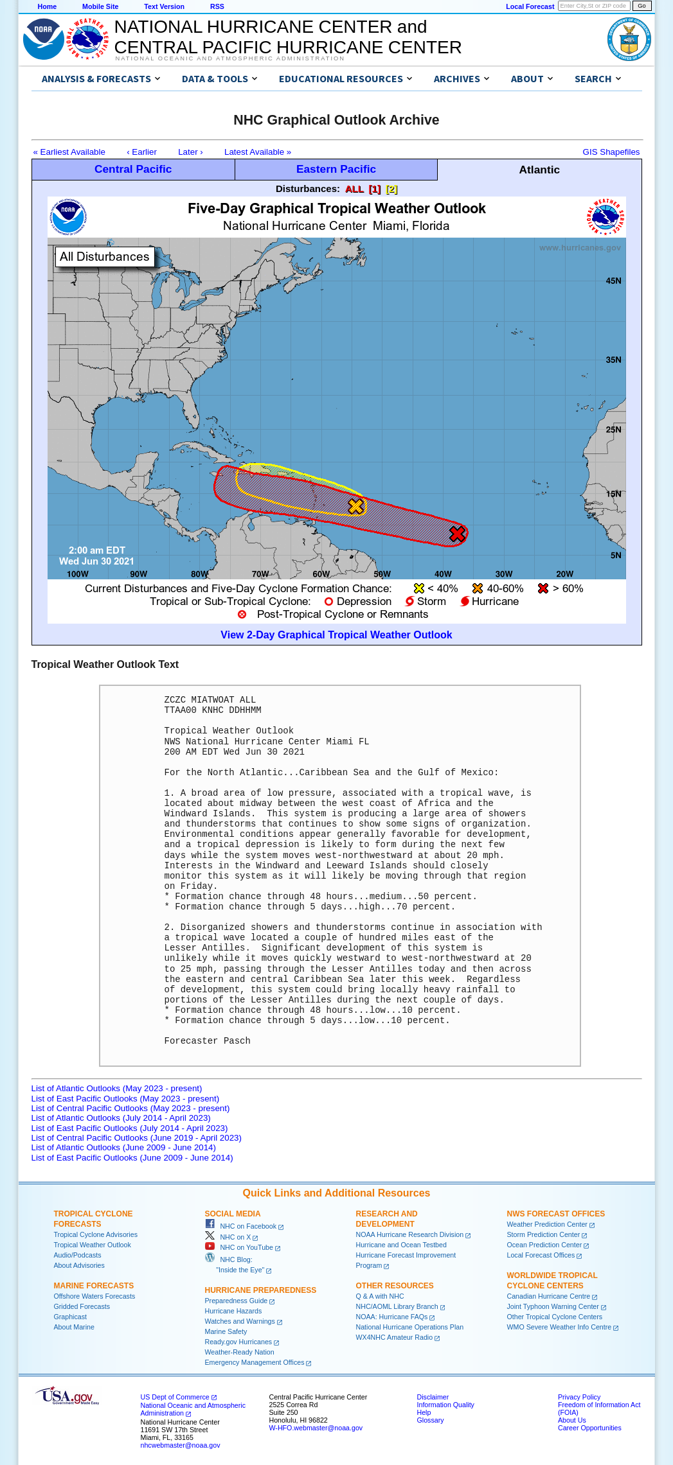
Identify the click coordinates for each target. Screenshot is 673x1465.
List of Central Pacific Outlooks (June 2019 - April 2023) (136, 1138)
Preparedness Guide (236, 1300)
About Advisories (79, 1265)
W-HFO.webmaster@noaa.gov (316, 1428)
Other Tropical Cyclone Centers (555, 1316)
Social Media (233, 1213)
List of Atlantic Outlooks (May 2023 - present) (116, 1088)
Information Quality (445, 1404)
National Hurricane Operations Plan (410, 1327)
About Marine (74, 1327)
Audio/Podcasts (78, 1255)
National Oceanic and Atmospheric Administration (230, 58)
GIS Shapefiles (611, 152)
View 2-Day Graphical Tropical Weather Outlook (336, 634)
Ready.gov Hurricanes (239, 1342)
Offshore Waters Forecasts (95, 1296)
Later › (190, 152)
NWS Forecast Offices (556, 1213)
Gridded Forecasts (82, 1306)
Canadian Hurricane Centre (549, 1296)
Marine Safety (226, 1331)
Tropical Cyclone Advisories (96, 1234)
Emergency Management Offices (255, 1362)
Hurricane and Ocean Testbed (401, 1245)
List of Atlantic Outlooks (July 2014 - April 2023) (121, 1118)
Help (424, 1412)
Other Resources (395, 1285)
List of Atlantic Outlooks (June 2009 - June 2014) (123, 1147)
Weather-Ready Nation (239, 1352)
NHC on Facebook (241, 1226)
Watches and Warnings (240, 1321)
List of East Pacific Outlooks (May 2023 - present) (125, 1098)
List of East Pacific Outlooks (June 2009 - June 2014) (132, 1157)
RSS (217, 6)
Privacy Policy (579, 1397)
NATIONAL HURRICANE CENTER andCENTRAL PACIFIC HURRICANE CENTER (288, 37)
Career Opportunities (590, 1428)
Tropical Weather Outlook (92, 1245)
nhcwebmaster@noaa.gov (180, 1445)
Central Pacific (133, 168)
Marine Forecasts (94, 1285)
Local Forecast (530, 6)
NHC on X (228, 1237)
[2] (391, 188)
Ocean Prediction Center (544, 1245)
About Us (572, 1420)
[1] (375, 188)
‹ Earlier (142, 152)
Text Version (164, 6)
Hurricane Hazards (233, 1311)
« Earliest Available (69, 152)
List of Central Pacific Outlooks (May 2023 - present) (130, 1108)
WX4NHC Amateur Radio (394, 1337)
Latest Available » (257, 152)
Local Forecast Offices (541, 1255)
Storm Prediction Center (543, 1234)
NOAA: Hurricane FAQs (392, 1316)
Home (47, 6)
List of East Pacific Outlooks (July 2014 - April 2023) (129, 1128)
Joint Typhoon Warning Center (553, 1306)
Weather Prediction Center (547, 1224)
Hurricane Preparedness (261, 1290)
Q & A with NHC (380, 1296)
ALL (354, 188)
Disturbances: (308, 188)
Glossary (430, 1420)
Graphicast (70, 1316)
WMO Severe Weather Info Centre (559, 1327)
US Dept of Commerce (175, 1397)
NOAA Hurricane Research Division (410, 1234)
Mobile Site (100, 6)
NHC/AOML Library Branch (397, 1306)
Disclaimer (433, 1397)
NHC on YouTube (239, 1247)
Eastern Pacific (336, 168)
